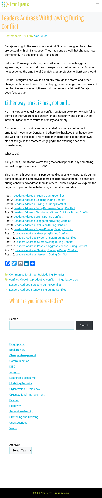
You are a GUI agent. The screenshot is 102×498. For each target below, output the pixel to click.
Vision (13, 428)
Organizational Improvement (27, 394)
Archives (14, 444)
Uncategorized (18, 422)
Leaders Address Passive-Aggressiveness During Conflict (51, 246)
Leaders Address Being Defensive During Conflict (44, 208)
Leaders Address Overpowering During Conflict (44, 241)
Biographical (17, 344)
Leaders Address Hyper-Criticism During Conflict (45, 237)
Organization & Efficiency (24, 389)
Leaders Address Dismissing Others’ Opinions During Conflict (52, 212)
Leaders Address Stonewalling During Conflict (37, 289)
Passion (14, 400)
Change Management (22, 355)
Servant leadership (20, 411)
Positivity (15, 405)
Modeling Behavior (52, 274)
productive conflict (43, 279)
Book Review (17, 349)
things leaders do (67, 279)
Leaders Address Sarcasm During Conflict (41, 254)
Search (13, 319)
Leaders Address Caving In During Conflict (40, 204)
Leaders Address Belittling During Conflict (39, 199)
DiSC (12, 366)
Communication (19, 274)
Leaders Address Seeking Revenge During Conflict (46, 250)
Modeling (25, 279)
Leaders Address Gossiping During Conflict (42, 233)
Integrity (35, 274)
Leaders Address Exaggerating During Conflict (42, 220)
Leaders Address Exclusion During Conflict (40, 225)
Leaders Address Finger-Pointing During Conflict (43, 229)
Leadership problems (22, 377)
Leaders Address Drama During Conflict (38, 216)
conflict (14, 279)
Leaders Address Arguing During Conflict (39, 195)
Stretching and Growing (23, 417)
